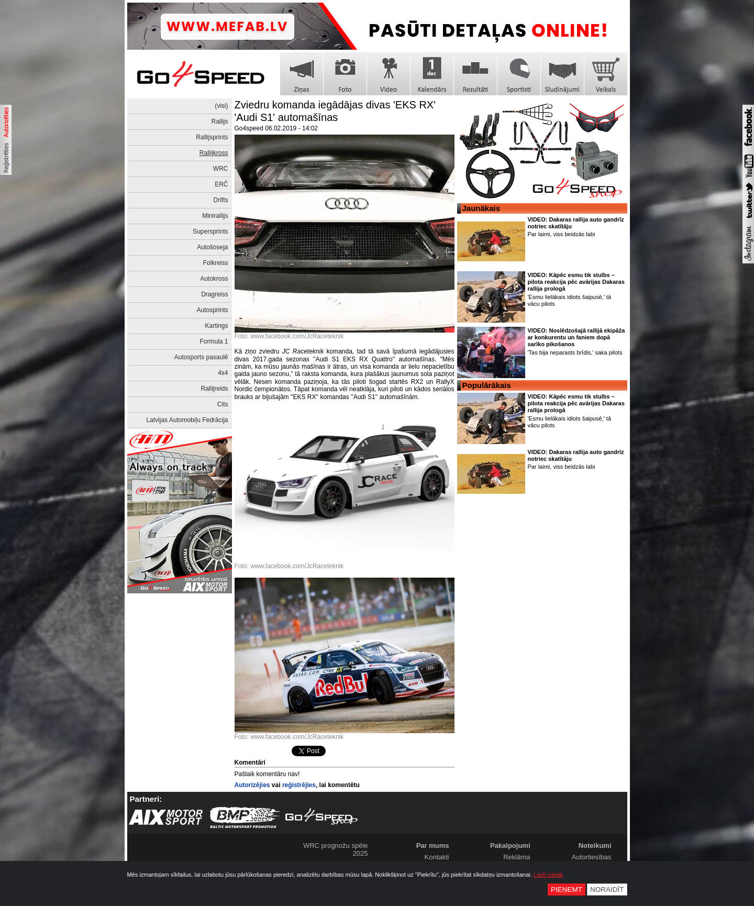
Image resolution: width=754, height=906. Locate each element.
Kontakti (437, 857)
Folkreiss (215, 263)
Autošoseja (212, 247)
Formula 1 (213, 341)
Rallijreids (214, 388)
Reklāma (516, 857)
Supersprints (210, 231)
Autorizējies (252, 785)
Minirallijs (215, 215)
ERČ (221, 184)
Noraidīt (607, 889)
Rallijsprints (212, 137)
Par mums (432, 845)
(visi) (221, 105)
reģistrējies (299, 785)
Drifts (221, 200)
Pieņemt (566, 889)
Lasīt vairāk (548, 874)
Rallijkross (213, 153)
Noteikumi (595, 845)
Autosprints (212, 310)
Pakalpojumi (510, 845)
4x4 (223, 373)
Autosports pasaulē (201, 357)
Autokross (214, 278)
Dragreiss (214, 294)
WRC (220, 168)
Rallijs (219, 121)
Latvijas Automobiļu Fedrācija (187, 420)
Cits (222, 404)
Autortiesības (592, 857)
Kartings (216, 325)
